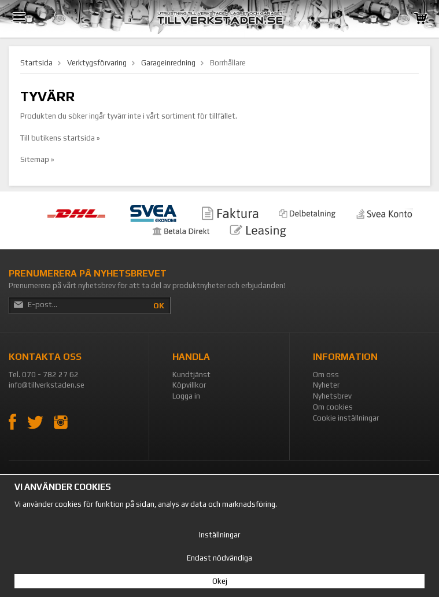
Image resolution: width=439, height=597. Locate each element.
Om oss (326, 374)
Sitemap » (37, 159)
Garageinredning (168, 62)
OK (158, 305)
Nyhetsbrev (332, 396)
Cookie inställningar (346, 418)
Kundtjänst (191, 374)
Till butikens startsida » (60, 138)
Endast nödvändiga (219, 558)
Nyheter (326, 385)
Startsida (36, 62)
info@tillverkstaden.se (46, 385)
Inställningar (219, 534)
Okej (219, 581)
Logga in (186, 396)
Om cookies (333, 407)
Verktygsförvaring (97, 62)
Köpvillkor (189, 385)
